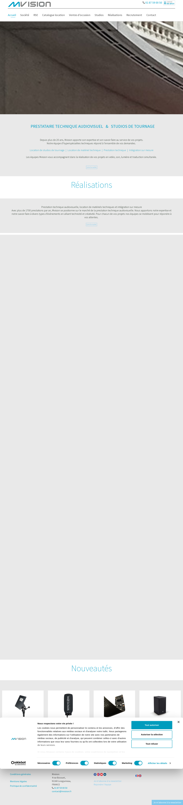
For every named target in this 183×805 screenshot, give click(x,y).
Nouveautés (91, 668)
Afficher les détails (157, 799)
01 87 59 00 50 (152, 2)
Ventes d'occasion (79, 15)
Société (24, 15)
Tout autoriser (152, 761)
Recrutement (134, 15)
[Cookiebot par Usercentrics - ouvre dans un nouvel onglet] (18, 799)
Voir (23, 733)
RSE (35, 15)
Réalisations (115, 15)
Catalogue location (53, 15)
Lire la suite (92, 167)
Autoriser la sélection (152, 770)
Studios (99, 15)
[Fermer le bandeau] (179, 758)
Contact (151, 15)
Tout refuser (152, 780)
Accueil (12, 15)
